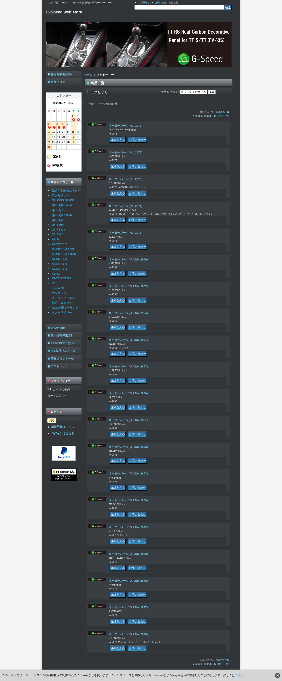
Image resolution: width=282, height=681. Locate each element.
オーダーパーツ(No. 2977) (125, 152)
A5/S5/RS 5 (59, 258)
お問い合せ (160, 2)
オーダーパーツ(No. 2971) (125, 232)
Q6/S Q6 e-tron (62, 215)
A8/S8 (56, 239)
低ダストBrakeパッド (66, 190)
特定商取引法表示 (62, 74)
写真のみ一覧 (222, 112)
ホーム (88, 74)
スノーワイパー (62, 312)
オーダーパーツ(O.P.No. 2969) (128, 259)
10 (215, 116)
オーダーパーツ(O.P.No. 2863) (128, 446)
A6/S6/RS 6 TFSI (63, 249)
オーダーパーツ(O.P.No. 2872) (128, 527)
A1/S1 (56, 273)
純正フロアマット (63, 303)
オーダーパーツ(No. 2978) (125, 125)
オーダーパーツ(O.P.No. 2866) (128, 393)
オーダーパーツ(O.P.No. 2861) (128, 420)
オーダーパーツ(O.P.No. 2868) (128, 500)
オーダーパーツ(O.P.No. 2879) (128, 634)
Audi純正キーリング (65, 307)
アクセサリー (60, 195)
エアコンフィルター (65, 298)
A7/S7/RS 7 (59, 244)
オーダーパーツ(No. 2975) (125, 179)
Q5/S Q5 (57, 219)
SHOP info (58, 327)
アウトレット (59, 366)
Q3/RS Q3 (58, 229)
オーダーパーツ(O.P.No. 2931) (128, 339)
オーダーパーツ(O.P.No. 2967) (128, 286)
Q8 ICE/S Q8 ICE (63, 200)
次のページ (223, 116)
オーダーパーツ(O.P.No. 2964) (128, 313)
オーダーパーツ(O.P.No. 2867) (128, 366)
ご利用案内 (143, 2)
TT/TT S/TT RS (61, 278)
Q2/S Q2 (57, 234)
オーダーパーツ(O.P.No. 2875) (128, 580)
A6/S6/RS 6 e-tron (64, 254)
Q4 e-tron (58, 224)
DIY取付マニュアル (63, 350)
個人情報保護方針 (62, 335)
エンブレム (59, 293)
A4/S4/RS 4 (59, 263)
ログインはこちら (62, 433)
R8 (54, 283)
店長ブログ (58, 82)
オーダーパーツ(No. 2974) (125, 206)
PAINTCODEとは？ (63, 343)
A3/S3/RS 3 (59, 268)
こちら (239, 675)
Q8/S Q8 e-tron (62, 205)
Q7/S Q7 (57, 210)
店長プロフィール (62, 358)
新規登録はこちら (62, 426)
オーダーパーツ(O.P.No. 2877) (128, 607)
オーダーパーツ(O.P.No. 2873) (128, 554)
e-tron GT (58, 288)
